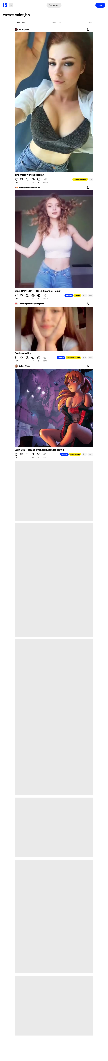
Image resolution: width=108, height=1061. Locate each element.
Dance (77, 295)
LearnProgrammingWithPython (31, 304)
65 (90, 295)
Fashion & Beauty (80, 179)
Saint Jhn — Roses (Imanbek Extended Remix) (39, 450)
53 (90, 357)
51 (90, 454)
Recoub (69, 295)
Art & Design (75, 454)
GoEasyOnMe (24, 366)
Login (100, 5)
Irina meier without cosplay (29, 174)
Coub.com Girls (23, 353)
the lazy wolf (24, 29)
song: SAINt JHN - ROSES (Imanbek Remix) (38, 291)
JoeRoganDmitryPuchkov (29, 187)
